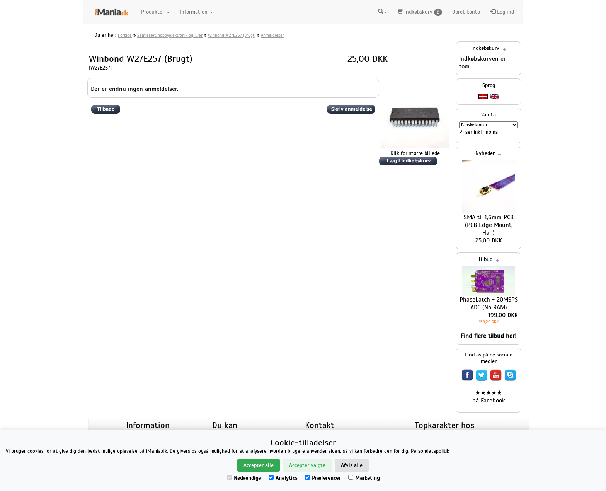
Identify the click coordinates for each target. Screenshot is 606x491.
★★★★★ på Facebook (488, 396)
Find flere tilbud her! (489, 336)
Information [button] (196, 12)
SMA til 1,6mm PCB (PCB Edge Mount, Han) (489, 225)
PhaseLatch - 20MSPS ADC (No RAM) (489, 303)
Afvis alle (352, 465)
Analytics (283, 478)
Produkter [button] (155, 12)
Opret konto (466, 12)
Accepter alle (258, 465)
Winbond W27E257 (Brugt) (231, 35)
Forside (125, 35)
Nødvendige (244, 478)
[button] (382, 10)
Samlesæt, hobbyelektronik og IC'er (170, 35)
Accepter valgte (307, 465)
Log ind (502, 12)
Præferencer (322, 478)
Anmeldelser (272, 35)
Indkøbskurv (419, 12)
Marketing (364, 478)
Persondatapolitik (430, 451)
